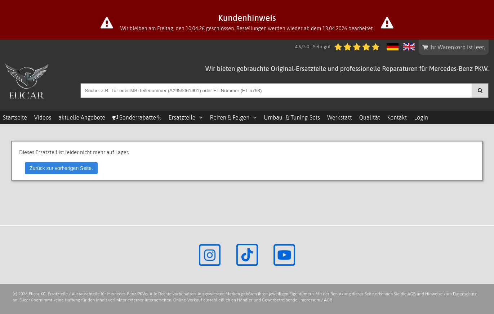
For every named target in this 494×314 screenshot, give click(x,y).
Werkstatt (339, 117)
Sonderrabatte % (136, 117)
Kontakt (397, 117)
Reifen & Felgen (229, 117)
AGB (412, 293)
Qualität (369, 117)
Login (421, 117)
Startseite (15, 117)
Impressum (309, 299)
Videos (42, 117)
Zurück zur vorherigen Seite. (61, 168)
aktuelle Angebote (81, 117)
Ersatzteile (182, 117)
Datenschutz (465, 293)
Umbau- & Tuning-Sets (292, 117)
